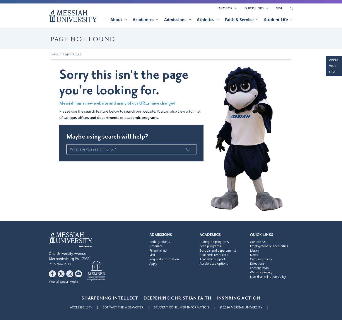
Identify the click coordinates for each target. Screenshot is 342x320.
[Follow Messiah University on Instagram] (69, 273)
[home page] (73, 16)
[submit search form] (188, 149)
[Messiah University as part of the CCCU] (96, 271)
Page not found (72, 54)
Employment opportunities (269, 246)
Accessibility (81, 307)
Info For (228, 8)
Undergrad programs (214, 242)
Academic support (212, 259)
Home (54, 54)
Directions (257, 263)
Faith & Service (242, 19)
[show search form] (291, 8)
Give (279, 8)
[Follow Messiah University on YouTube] (78, 273)
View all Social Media (63, 281)
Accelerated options (214, 263)
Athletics (208, 19)
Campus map (259, 268)
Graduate (156, 246)
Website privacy (261, 272)
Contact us (258, 242)
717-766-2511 (60, 264)
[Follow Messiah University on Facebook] (52, 273)
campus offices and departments (91, 117)
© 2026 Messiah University (240, 307)
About (119, 19)
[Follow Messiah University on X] (61, 273)
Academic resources (214, 255)
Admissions (178, 19)
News (254, 255)
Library (255, 250)
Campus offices (261, 259)
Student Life (278, 19)
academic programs (141, 117)
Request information (164, 259)
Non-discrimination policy (268, 276)
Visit (333, 66)
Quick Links (257, 8)
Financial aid (158, 250)
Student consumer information (181, 307)
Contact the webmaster (123, 307)
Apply (334, 60)
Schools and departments (218, 250)
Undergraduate (160, 242)
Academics (146, 19)
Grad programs (210, 246)
